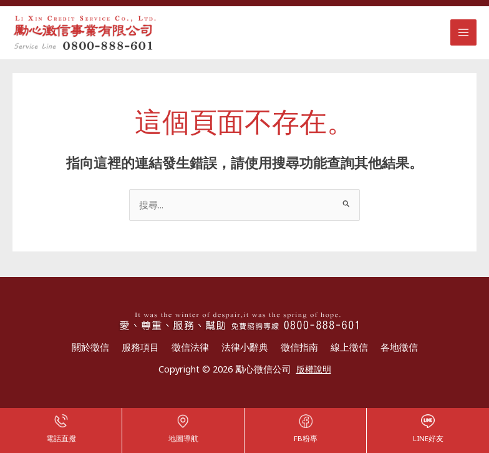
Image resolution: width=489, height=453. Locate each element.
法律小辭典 (244, 349)
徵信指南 (299, 349)
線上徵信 (349, 349)
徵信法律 (190, 349)
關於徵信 (90, 349)
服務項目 (140, 349)
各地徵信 (399, 349)
